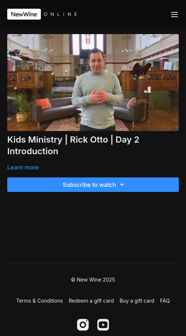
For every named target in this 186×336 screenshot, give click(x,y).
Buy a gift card (136, 301)
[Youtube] (103, 325)
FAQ (165, 301)
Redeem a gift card (91, 301)
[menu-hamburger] (174, 14)
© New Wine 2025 (93, 279)
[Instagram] (83, 325)
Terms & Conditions (39, 301)
